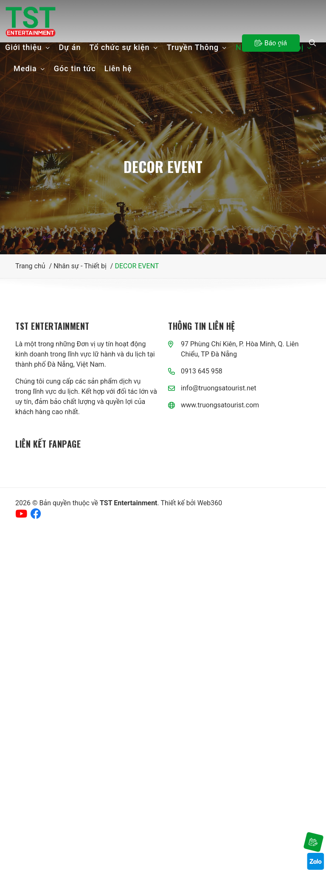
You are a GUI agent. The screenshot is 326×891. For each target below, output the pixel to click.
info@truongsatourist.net (218, 388)
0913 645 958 (201, 371)
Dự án (70, 47)
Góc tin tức (75, 68)
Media (29, 68)
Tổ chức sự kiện (124, 47)
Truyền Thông (197, 47)
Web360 (209, 503)
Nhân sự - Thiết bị (274, 47)
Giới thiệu (28, 47)
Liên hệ (118, 68)
